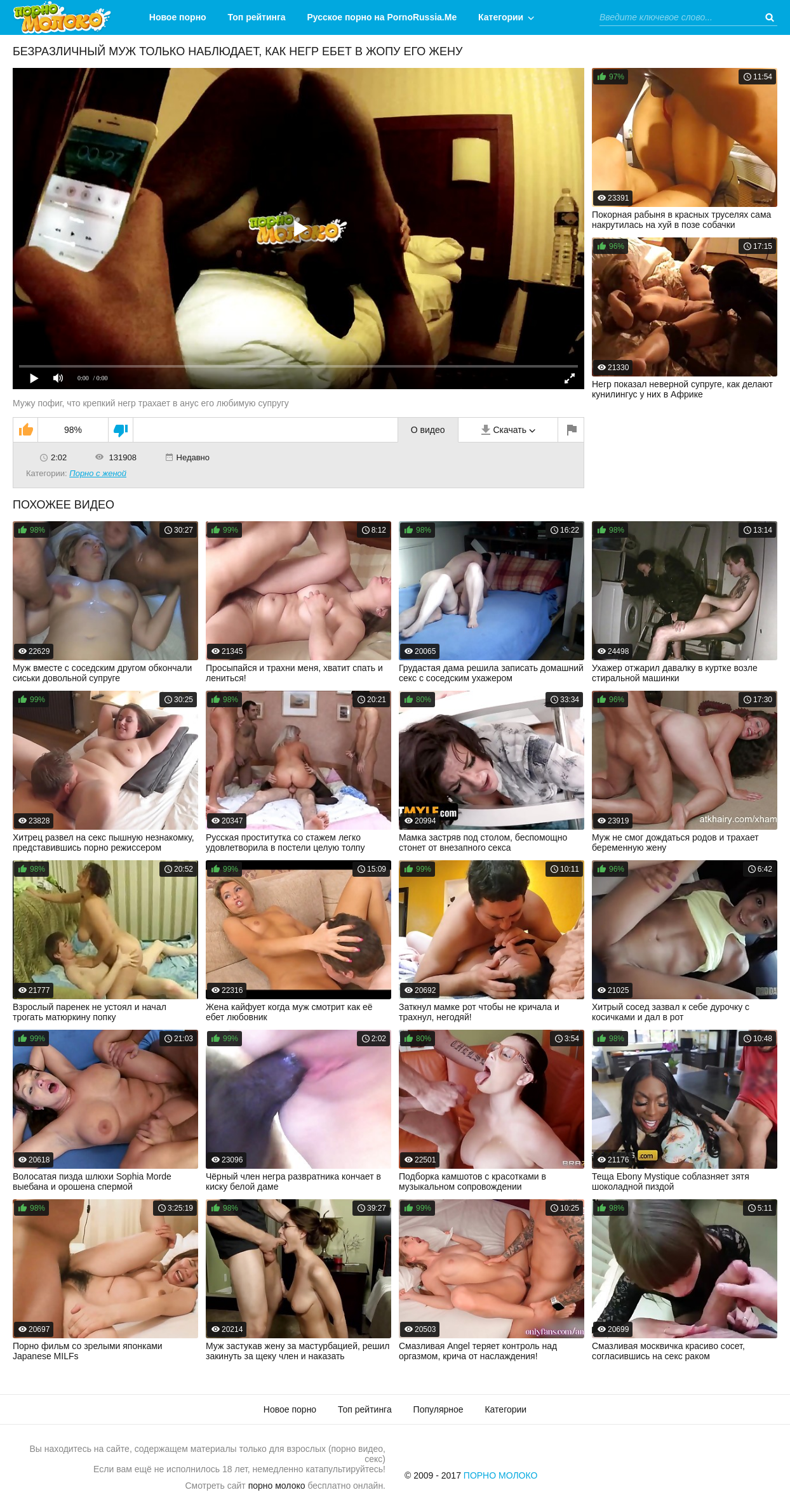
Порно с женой (97, 473)
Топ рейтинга (257, 17)
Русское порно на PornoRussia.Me (382, 17)
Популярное (438, 1409)
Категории (500, 17)
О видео (428, 430)
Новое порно (177, 17)
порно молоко (276, 1485)
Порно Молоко (501, 1475)
